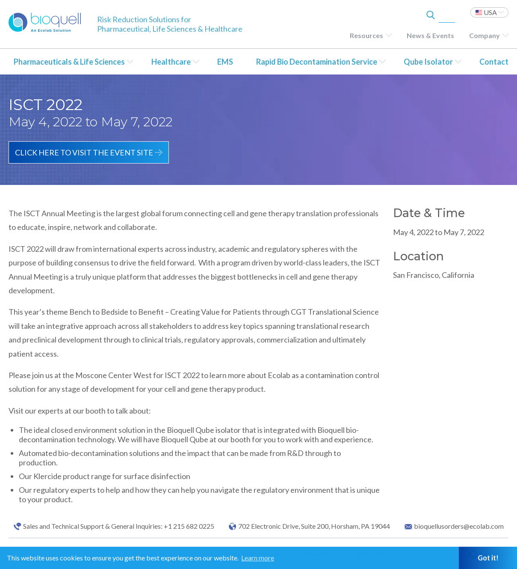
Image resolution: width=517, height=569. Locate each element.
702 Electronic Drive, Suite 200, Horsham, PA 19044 (314, 526)
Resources (366, 35)
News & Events (430, 35)
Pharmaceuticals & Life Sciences (69, 61)
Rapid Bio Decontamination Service (316, 61)
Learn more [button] (257, 558)
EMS (225, 61)
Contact (493, 61)
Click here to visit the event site (84, 152)
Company (484, 35)
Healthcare (171, 61)
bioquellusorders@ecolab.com (459, 526)
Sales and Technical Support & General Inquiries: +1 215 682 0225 (118, 526)
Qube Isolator (428, 61)
